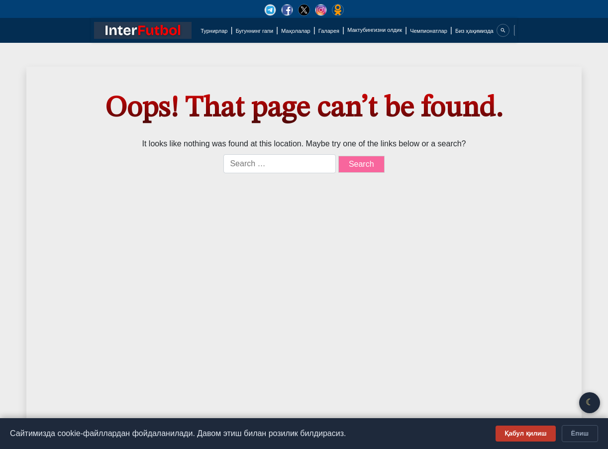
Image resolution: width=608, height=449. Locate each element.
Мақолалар (295, 31)
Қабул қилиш (526, 433)
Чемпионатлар (428, 31)
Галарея (328, 31)
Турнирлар (214, 31)
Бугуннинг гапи (254, 31)
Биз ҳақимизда (474, 31)
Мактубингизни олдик (374, 30)
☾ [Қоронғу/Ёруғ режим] (590, 402)
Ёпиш (580, 433)
